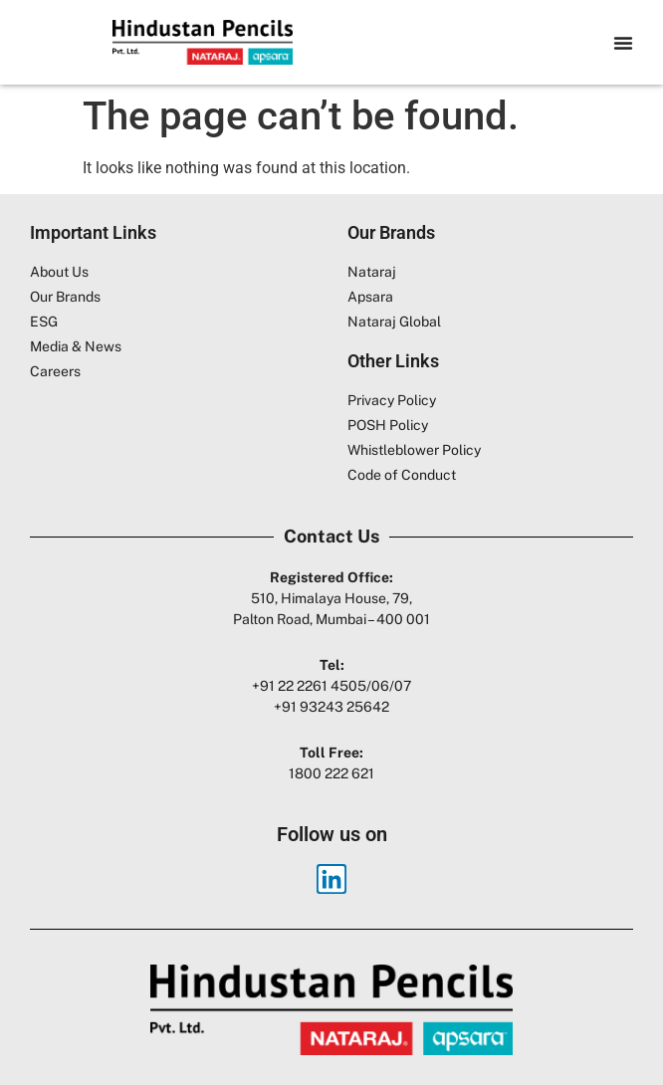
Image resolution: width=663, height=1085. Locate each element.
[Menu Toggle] (623, 43)
